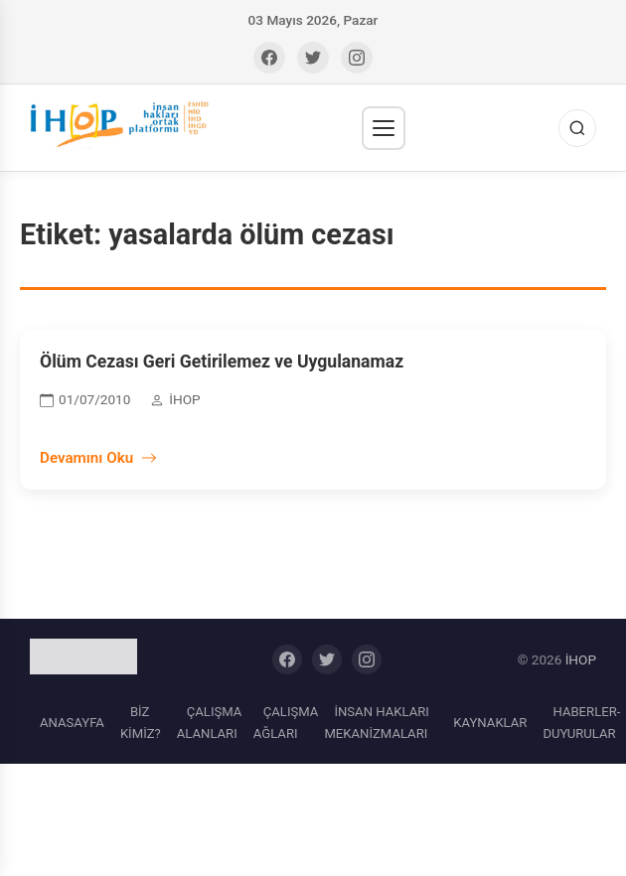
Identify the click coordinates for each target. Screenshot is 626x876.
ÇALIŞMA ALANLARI (209, 722)
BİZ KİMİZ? (140, 722)
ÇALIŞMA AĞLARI (286, 722)
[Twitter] (313, 57)
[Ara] (577, 128)
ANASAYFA (72, 722)
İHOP (580, 659)
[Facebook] (269, 57)
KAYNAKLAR (490, 722)
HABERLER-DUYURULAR (581, 722)
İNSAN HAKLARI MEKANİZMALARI (376, 722)
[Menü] (383, 128)
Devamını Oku (98, 458)
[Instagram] (357, 57)
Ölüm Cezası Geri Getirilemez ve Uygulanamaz (221, 361)
